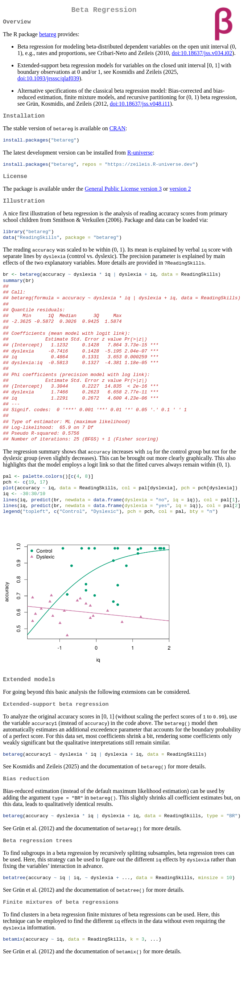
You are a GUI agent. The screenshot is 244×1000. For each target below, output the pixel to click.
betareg (47, 37)
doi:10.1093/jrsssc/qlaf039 (48, 81)
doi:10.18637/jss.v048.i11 (140, 107)
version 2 (180, 196)
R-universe (140, 157)
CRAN (117, 133)
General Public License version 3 (123, 196)
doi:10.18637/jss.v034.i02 (202, 56)
